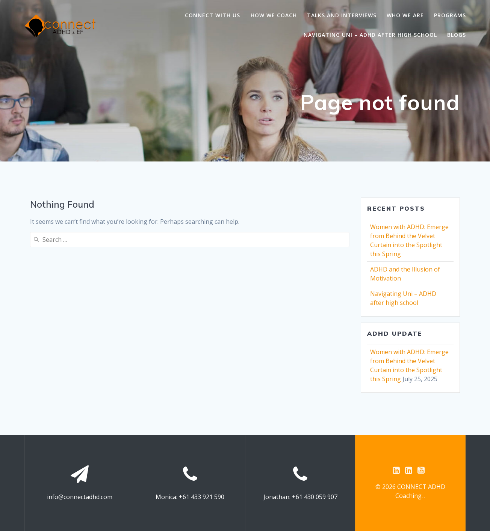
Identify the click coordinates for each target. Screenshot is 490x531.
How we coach (274, 15)
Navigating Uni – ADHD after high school (370, 34)
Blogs (456, 34)
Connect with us (212, 15)
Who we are (405, 15)
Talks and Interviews (342, 15)
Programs (450, 15)
